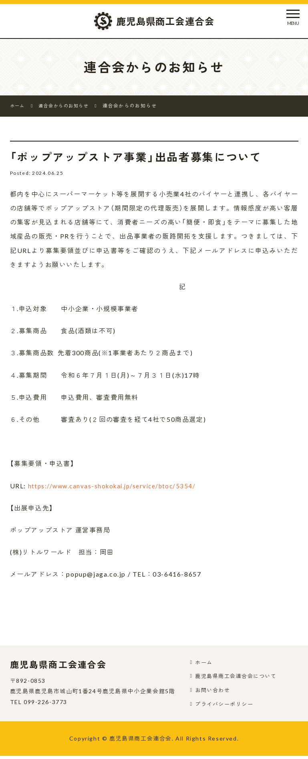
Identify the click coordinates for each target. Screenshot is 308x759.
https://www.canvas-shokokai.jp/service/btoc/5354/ (116, 486)
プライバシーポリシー (226, 706)
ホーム (204, 662)
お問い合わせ (214, 691)
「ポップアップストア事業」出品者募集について (145, 157)
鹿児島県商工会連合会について (239, 677)
